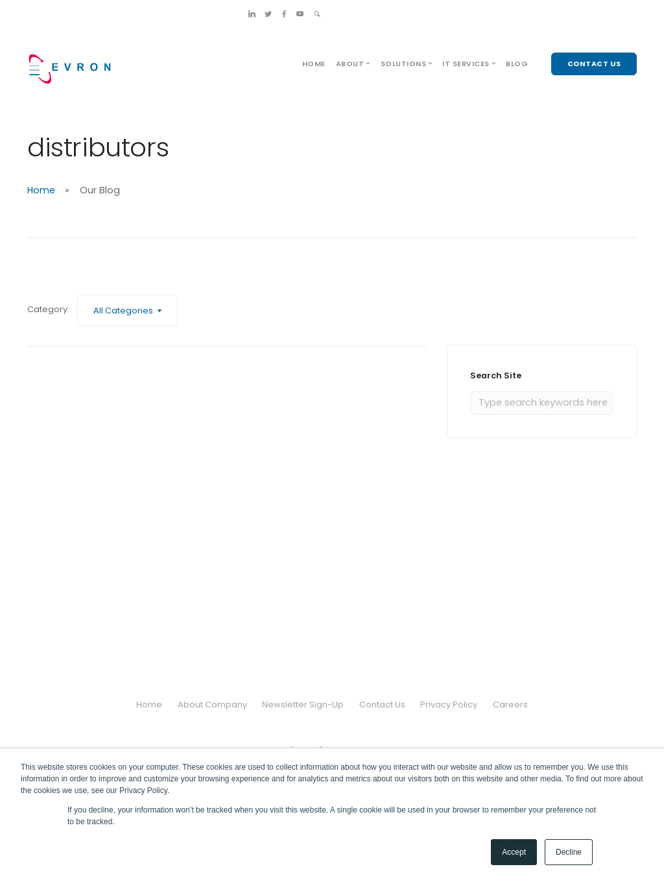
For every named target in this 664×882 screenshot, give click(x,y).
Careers (510, 704)
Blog (517, 63)
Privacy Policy (449, 704)
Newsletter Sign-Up (303, 704)
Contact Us (382, 704)
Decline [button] (569, 852)
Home (314, 63)
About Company (211, 704)
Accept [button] (514, 852)
